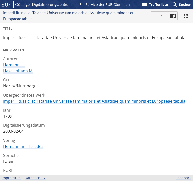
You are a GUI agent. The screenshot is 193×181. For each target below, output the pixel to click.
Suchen (181, 5)
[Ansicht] (186, 16)
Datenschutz (35, 177)
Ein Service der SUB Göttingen (104, 4)
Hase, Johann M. (18, 71)
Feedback (183, 177)
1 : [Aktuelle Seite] (160, 16)
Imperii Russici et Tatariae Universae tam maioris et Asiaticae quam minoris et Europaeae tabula (94, 101)
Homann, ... (14, 65)
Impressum (11, 177)
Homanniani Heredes (23, 146)
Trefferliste (155, 5)
